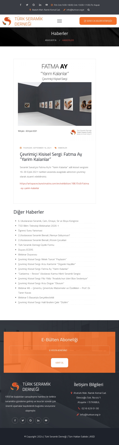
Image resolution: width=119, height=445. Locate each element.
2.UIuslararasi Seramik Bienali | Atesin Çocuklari (42, 240)
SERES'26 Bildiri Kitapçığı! (99, 20)
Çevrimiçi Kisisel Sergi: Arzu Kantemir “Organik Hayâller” (47, 264)
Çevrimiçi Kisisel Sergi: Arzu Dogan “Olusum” (41, 283)
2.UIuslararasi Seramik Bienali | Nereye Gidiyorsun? (44, 235)
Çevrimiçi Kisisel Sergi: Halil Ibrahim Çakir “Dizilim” (43, 302)
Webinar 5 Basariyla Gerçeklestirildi (36, 297)
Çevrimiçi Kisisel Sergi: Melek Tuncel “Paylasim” (42, 259)
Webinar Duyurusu (27, 254)
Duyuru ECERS (25, 250)
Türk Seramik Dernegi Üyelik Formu (36, 245)
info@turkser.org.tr (75, 9)
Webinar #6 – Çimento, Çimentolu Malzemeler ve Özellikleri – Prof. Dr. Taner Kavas (54, 290)
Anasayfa (50, 40)
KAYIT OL (60, 362)
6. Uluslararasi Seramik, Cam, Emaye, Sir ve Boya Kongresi (48, 221)
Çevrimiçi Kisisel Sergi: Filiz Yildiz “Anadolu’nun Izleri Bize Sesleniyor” (53, 278)
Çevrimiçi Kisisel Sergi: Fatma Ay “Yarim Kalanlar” (43, 269)
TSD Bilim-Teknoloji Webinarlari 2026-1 (38, 226)
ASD (92, 436)
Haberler (62, 147)
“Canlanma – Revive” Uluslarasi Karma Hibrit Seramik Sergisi (49, 273)
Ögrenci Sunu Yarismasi (30, 230)
